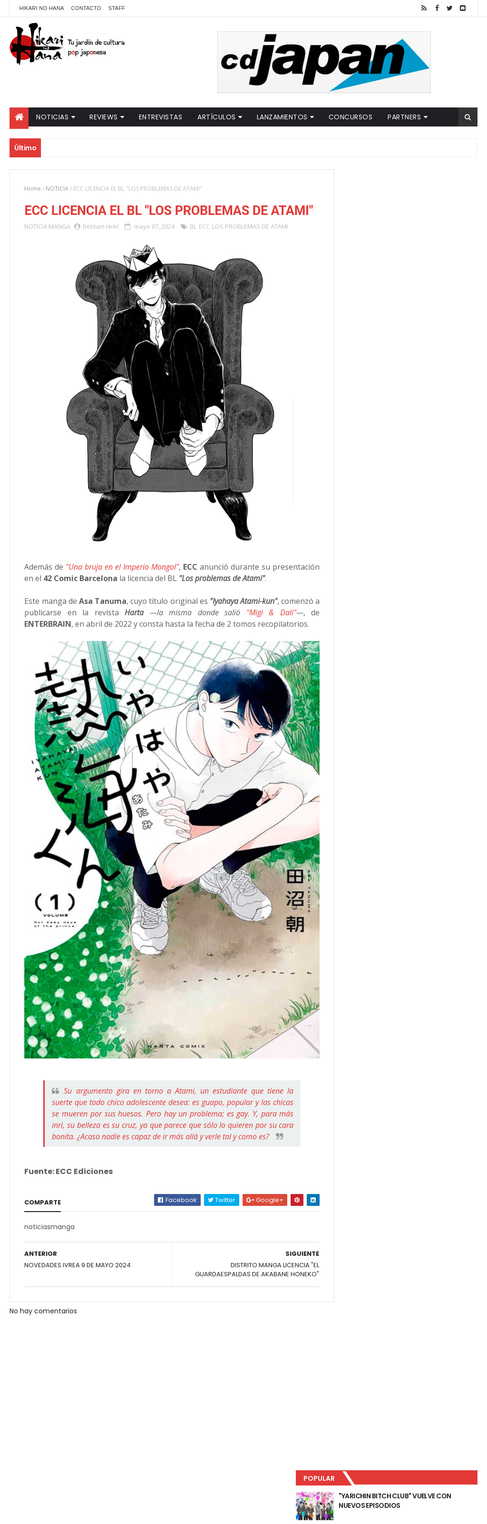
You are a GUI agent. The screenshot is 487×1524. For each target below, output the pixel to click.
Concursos (351, 117)
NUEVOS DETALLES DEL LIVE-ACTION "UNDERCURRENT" (418, 276)
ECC (204, 244)
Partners (404, 117)
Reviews (103, 117)
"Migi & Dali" (272, 623)
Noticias (52, 117)
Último (368, 314)
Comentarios (441, 314)
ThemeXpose (177, 1511)
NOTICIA (57, 188)
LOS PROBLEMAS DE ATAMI (250, 244)
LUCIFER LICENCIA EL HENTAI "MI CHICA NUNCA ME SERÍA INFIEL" (423, 238)
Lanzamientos (282, 117)
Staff (117, 8)
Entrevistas (161, 117)
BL (193, 244)
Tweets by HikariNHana (369, 370)
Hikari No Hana (41, 8)
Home (32, 188)
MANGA (59, 244)
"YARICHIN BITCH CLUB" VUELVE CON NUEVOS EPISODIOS (423, 199)
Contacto (86, 8)
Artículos (216, 117)
